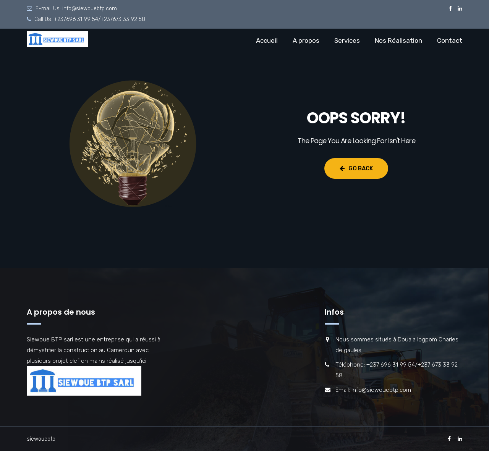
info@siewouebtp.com (89, 8)
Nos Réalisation (398, 40)
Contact (449, 40)
